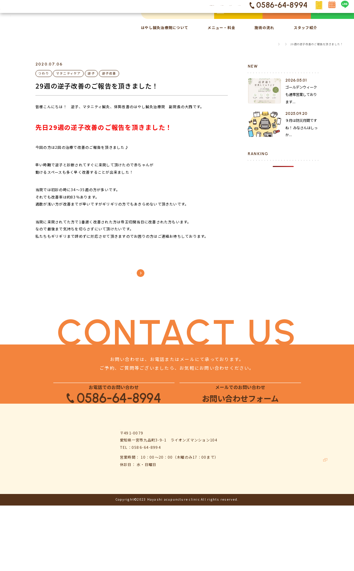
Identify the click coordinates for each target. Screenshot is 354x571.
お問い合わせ (307, 504)
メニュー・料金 (221, 27)
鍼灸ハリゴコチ (311, 538)
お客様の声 (247, 527)
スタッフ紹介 (305, 27)
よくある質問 (307, 481)
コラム (278, 44)
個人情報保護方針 (311, 515)
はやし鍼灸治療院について (164, 27)
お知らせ (245, 493)
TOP (264, 44)
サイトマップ (307, 527)
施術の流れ (264, 27)
